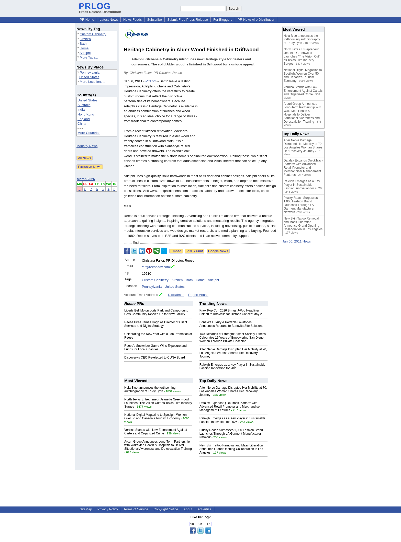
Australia (84, 105)
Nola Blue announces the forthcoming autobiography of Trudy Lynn (149, 389)
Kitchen (85, 39)
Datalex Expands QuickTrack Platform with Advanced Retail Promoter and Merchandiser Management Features (230, 406)
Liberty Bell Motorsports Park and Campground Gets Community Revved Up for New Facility (156, 312)
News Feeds (132, 19)
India (81, 109)
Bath (83, 43)
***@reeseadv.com (156, 267)
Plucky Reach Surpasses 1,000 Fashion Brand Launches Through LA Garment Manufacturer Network (231, 433)
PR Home (87, 19)
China (81, 123)
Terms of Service (136, 509)
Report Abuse (198, 295)
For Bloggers (222, 19)
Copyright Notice (165, 509)
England (83, 119)
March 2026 (86, 179)
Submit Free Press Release (187, 19)
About (188, 509)
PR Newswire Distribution (256, 19)
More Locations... (92, 82)
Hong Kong (85, 114)
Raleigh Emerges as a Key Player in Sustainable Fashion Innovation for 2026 (232, 366)
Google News (218, 251)
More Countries (88, 133)
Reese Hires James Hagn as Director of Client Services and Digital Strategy (155, 324)
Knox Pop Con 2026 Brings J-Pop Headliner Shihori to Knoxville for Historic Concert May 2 (230, 312)
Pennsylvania (89, 72)
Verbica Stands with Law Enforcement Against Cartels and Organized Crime (155, 431)
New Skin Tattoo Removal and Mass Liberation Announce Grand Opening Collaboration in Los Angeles (231, 449)
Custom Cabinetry (93, 34)
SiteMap (86, 509)
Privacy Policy (107, 509)
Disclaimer (176, 295)
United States (89, 77)
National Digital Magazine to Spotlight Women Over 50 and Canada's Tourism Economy (155, 416)
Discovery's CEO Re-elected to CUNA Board (154, 357)
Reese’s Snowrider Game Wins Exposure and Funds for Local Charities (155, 347)
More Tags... (89, 57)
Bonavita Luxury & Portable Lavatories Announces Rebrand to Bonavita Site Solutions (231, 324)
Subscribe (154, 19)
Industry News (86, 146)
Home (84, 48)
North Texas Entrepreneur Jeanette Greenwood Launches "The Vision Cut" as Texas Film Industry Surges (158, 403)
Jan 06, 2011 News (296, 241)
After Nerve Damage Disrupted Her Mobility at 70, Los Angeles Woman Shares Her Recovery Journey (233, 353)
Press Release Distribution (100, 10)
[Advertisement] (239, 116)
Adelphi (85, 53)
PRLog (151, 81)
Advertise (204, 509)
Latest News (108, 19)
